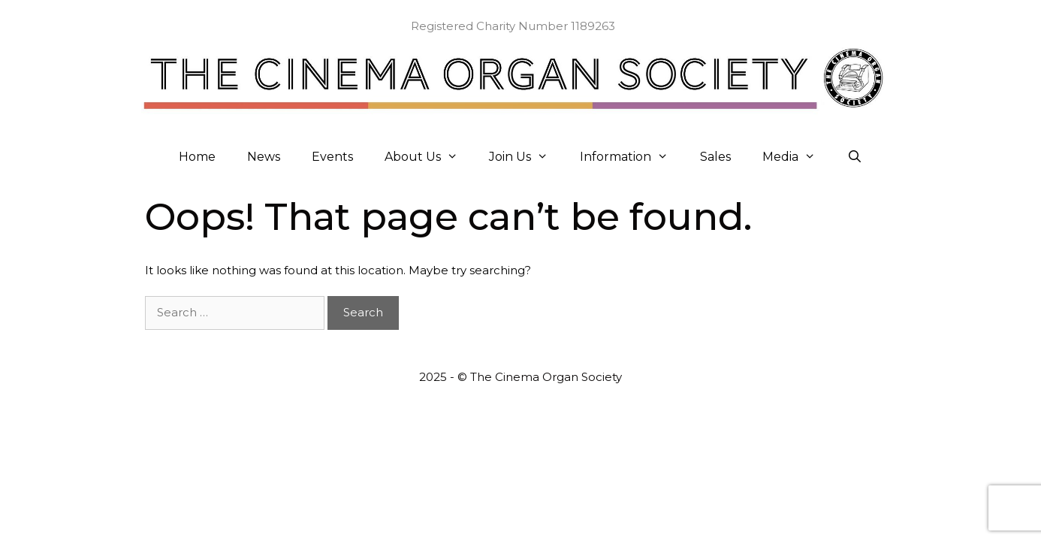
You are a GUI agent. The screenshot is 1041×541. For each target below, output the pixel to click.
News (263, 157)
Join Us (526, 157)
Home (197, 157)
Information (632, 157)
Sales (715, 157)
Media (796, 157)
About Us (429, 157)
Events (332, 157)
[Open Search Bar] (855, 157)
